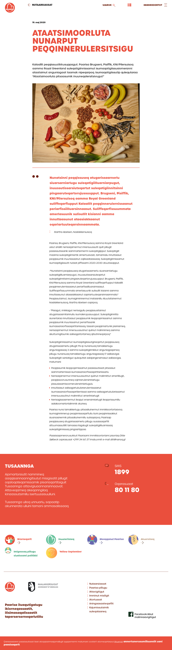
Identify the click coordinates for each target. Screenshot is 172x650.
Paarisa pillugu (98, 587)
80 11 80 (127, 490)
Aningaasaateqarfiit (101, 603)
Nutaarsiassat (41, 4)
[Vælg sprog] (129, 5)
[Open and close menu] (155, 5)
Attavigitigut (96, 591)
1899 (122, 472)
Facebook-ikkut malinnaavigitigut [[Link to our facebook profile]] (145, 616)
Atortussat (95, 599)
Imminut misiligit (99, 595)
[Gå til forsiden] (10, 11)
